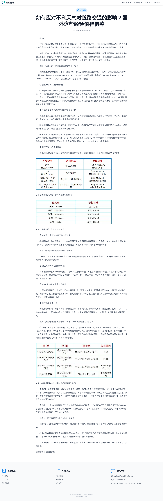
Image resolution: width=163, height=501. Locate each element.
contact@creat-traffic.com (123, 476)
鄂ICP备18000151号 (81, 497)
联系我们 (157, 2)
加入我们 (59, 483)
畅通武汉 (59, 479)
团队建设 (5, 483)
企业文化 (5, 479)
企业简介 (5, 476)
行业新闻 (59, 476)
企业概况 (126, 2)
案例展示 (148, 2)
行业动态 (138, 2)
